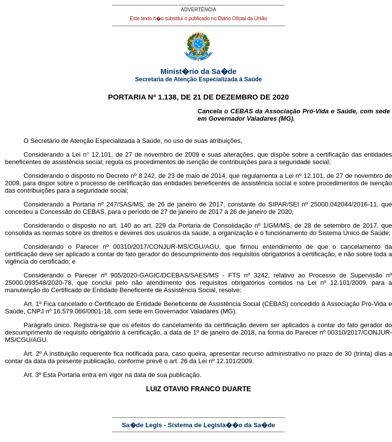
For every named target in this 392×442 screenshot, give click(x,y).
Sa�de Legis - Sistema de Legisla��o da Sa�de (198, 425)
